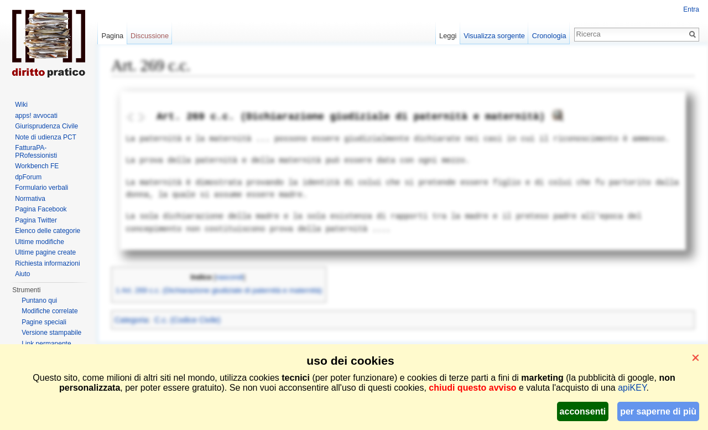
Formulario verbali (41, 187)
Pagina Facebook (40, 209)
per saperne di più (658, 411)
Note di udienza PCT (45, 137)
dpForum (28, 177)
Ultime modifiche (39, 242)
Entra (691, 9)
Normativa (30, 199)
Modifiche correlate (49, 311)
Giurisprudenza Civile (46, 126)
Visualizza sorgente (494, 36)
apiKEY (632, 387)
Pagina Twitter (36, 220)
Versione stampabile (51, 332)
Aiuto (22, 274)
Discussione (150, 36)
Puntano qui (39, 300)
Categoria (131, 319)
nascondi (229, 277)
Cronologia (549, 36)
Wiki (21, 104)
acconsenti (583, 411)
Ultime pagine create (45, 252)
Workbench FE (37, 166)
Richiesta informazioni (47, 263)
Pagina (112, 36)
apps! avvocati (36, 116)
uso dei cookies (350, 360)
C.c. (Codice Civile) (187, 319)
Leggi (447, 36)
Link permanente (46, 344)
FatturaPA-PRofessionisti (36, 151)
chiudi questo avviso (472, 387)
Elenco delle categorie (47, 231)
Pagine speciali (44, 322)
